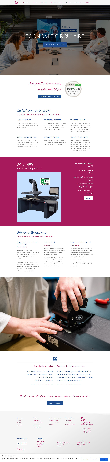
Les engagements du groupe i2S (55, 44)
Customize (85, 459)
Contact (21, 449)
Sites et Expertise (53, 420)
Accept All (104, 459)
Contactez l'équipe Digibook (55, 403)
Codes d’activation (70, 424)
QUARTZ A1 (88, 198)
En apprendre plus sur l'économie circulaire (49, 96)
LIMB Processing (37, 422)
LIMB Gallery (36, 424)
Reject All (95, 459)
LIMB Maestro (37, 427)
